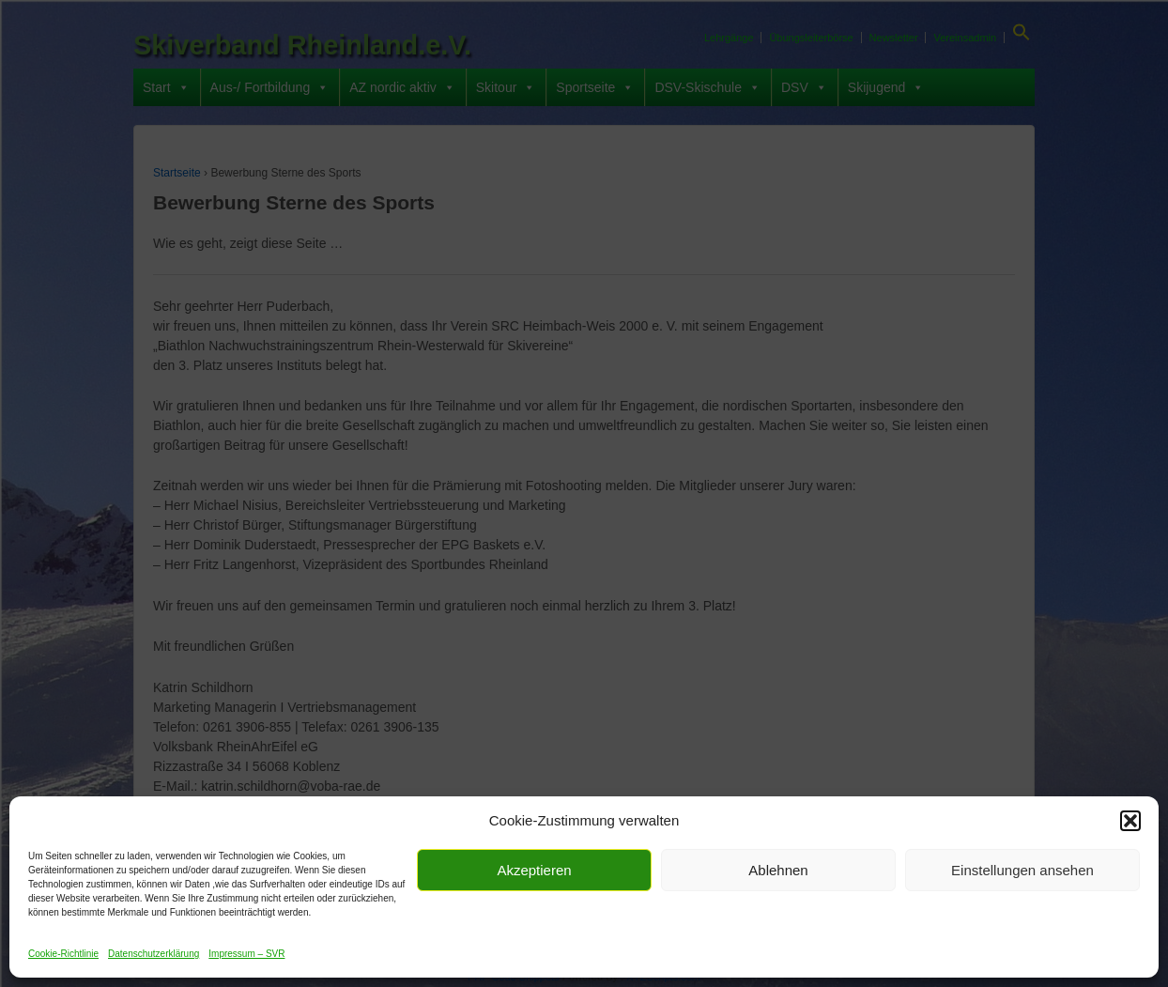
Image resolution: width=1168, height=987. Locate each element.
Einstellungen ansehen (1022, 870)
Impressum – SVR (246, 953)
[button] (1130, 820)
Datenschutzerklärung (153, 953)
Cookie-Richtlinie (63, 953)
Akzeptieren (534, 870)
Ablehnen (777, 870)
